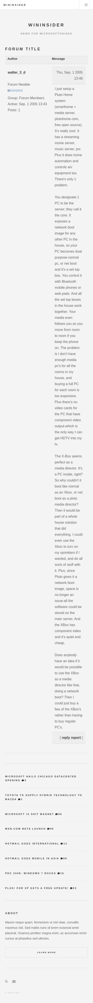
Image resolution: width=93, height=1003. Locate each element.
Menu (86, 4)
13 (65, 843)
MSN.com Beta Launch (25, 828)
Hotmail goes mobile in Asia (32, 858)
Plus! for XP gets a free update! (37, 888)
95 (52, 828)
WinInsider (14, 5)
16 (62, 873)
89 (65, 858)
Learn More (46, 952)
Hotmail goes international (32, 843)
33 (75, 888)
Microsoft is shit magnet (29, 814)
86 (60, 814)
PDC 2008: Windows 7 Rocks (30, 873)
